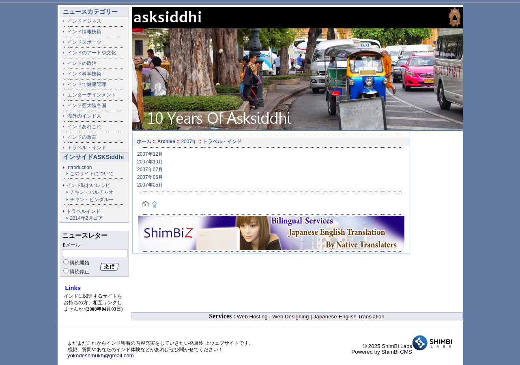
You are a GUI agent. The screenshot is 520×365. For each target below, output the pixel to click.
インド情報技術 (82, 31)
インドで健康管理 (84, 84)
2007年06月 (150, 177)
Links (73, 288)
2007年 (189, 141)
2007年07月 (150, 169)
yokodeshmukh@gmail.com (100, 355)
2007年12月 (150, 154)
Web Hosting (252, 316)
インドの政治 (79, 63)
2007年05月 (150, 185)
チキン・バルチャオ (92, 192)
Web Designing (290, 316)
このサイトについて (92, 173)
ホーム (144, 141)
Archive (166, 141)
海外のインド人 (82, 116)
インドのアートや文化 (89, 53)
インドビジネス (82, 21)
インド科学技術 (82, 74)
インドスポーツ (82, 42)
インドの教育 (79, 137)
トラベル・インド (84, 147)
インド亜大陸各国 (84, 105)
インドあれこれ (82, 126)
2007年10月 (150, 162)
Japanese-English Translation (349, 316)
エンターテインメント (89, 95)
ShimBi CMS (396, 352)
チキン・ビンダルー (92, 199)
